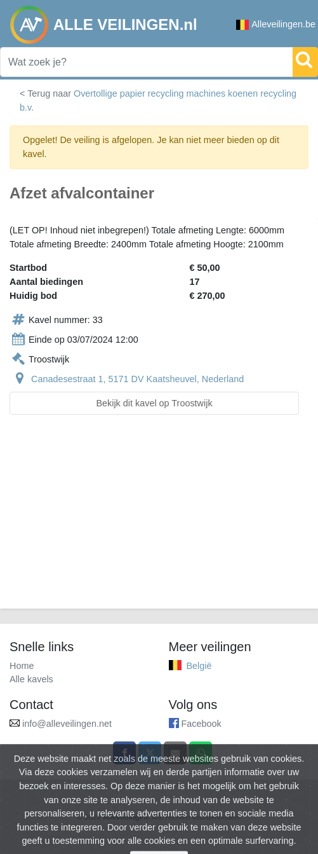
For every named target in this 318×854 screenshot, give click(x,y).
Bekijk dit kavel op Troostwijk (154, 403)
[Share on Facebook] (124, 752)
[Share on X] (149, 752)
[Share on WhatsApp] (200, 752)
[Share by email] (175, 752)
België (199, 666)
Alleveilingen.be (275, 24)
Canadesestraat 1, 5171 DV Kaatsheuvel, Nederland (137, 379)
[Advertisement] (159, 519)
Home (22, 666)
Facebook (202, 724)
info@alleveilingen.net (67, 724)
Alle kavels (31, 679)
